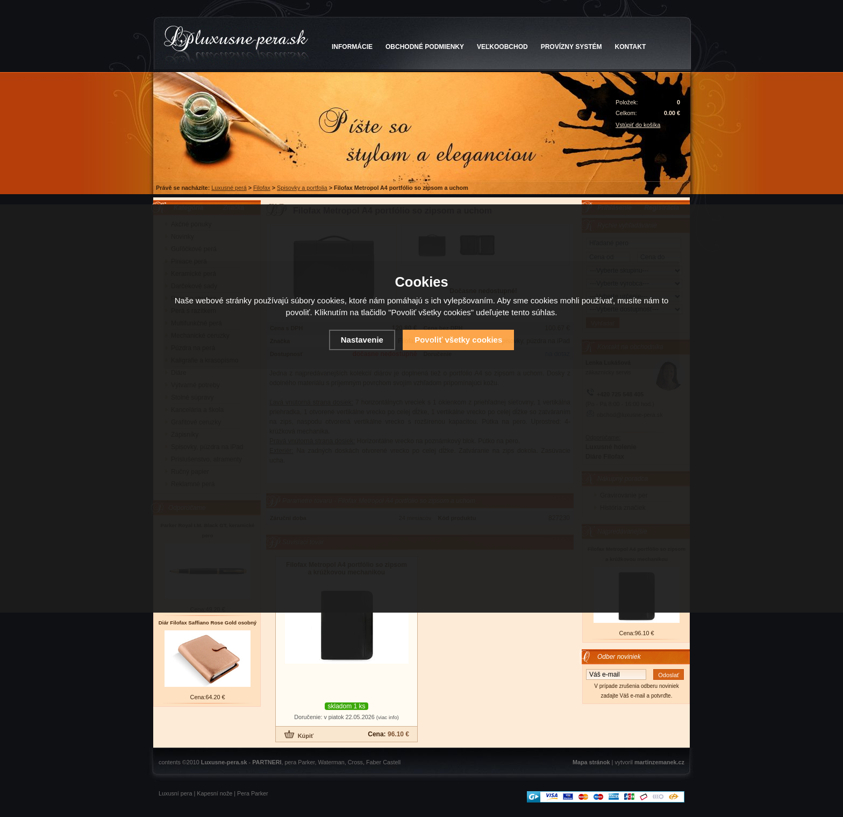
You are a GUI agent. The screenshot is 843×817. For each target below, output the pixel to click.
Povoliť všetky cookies (458, 339)
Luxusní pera (175, 793)
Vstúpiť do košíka (638, 125)
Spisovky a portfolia (302, 187)
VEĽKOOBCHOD (502, 47)
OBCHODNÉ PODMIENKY (424, 47)
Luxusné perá (228, 187)
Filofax (261, 187)
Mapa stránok (591, 762)
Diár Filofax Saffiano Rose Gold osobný (208, 623)
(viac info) (387, 717)
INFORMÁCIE (352, 47)
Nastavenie (362, 339)
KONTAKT (630, 47)
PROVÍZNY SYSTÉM (571, 47)
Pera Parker (252, 793)
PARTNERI (266, 762)
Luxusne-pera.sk (224, 762)
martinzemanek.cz (659, 762)
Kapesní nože (214, 793)
